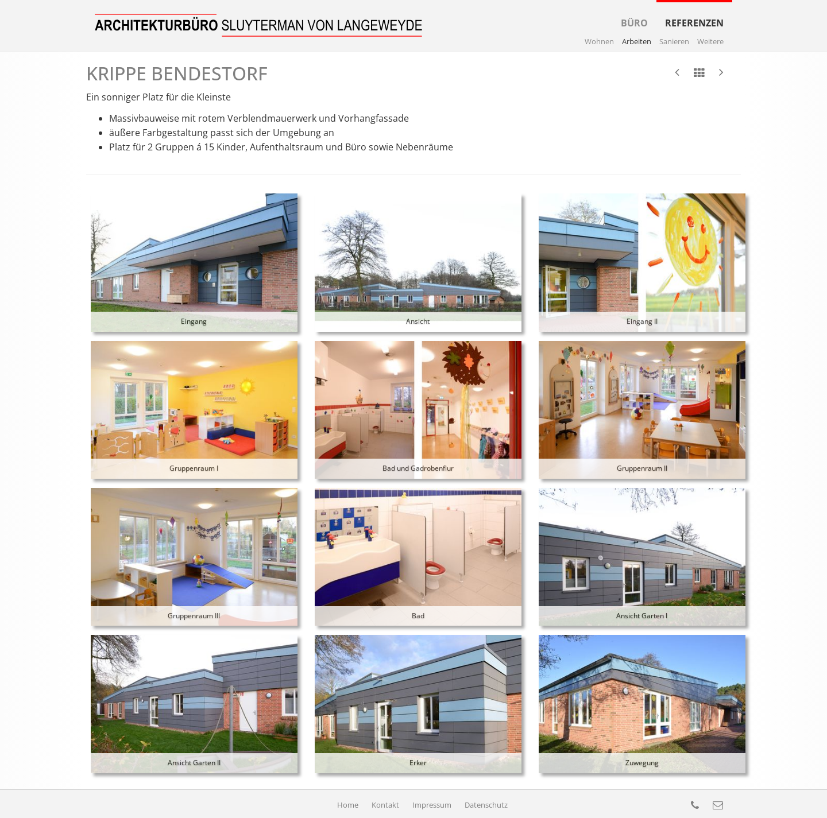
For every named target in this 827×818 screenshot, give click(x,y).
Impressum (432, 805)
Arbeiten (636, 41)
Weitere (710, 41)
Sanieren (674, 41)
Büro (634, 14)
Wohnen (599, 41)
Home (348, 805)
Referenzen (694, 14)
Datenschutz (486, 805)
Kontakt (386, 805)
